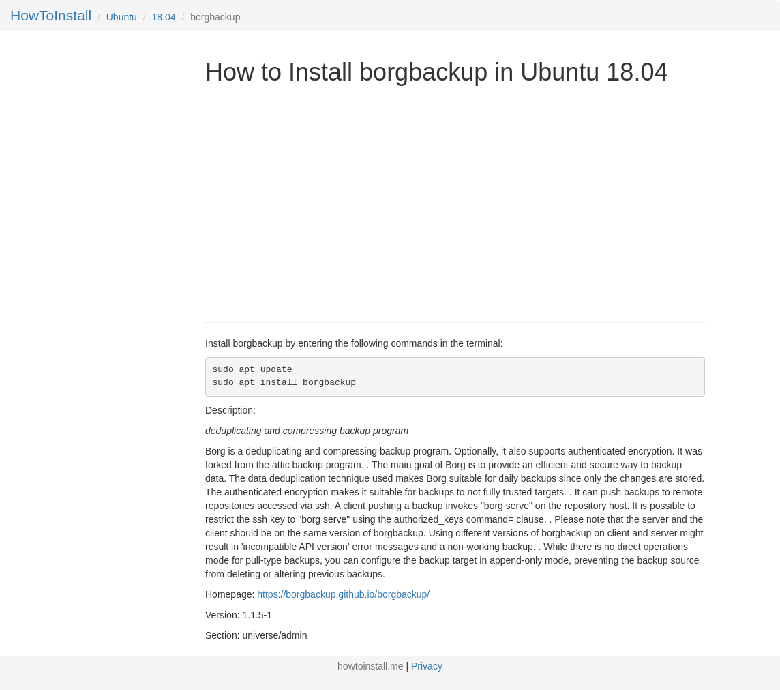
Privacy (426, 666)
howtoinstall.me (371, 666)
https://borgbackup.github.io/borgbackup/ (343, 594)
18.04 (164, 17)
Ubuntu (121, 17)
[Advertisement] (319, 209)
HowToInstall (50, 15)
